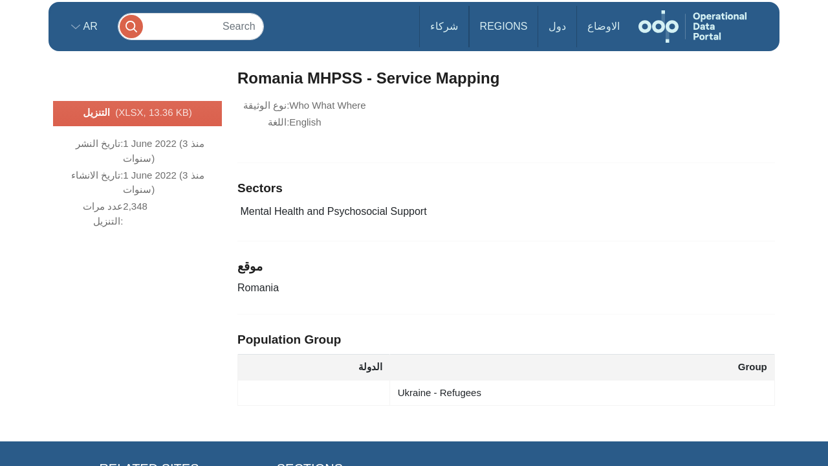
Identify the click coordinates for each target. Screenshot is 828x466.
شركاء (444, 26)
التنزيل (137, 113)
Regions (504, 26)
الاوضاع (603, 26)
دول (557, 26)
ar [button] (89, 26)
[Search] (191, 26)
